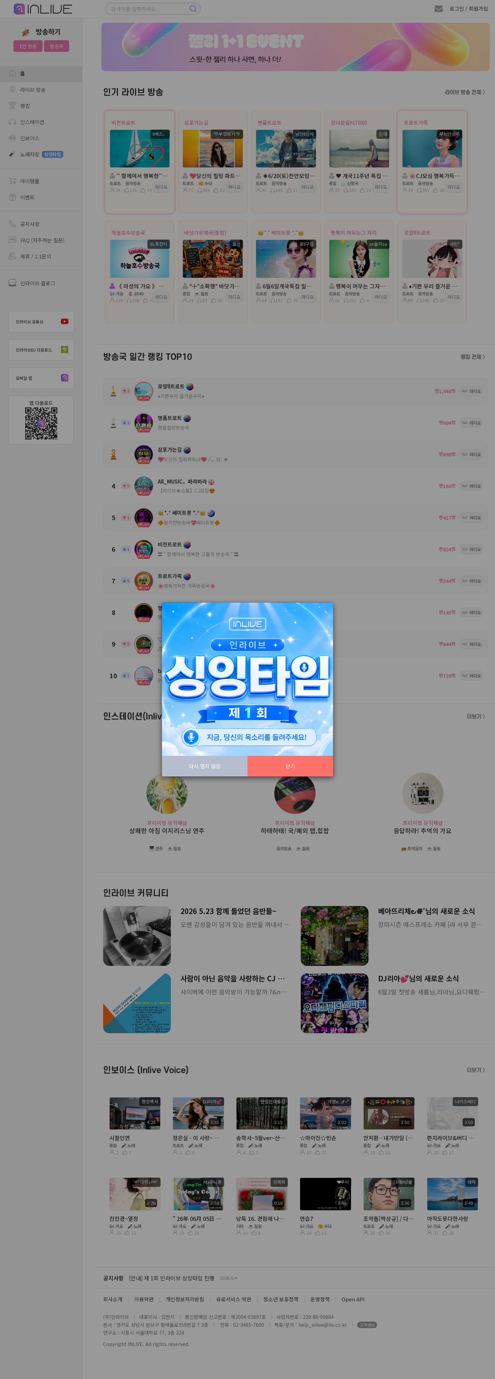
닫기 (290, 766)
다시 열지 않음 (205, 766)
